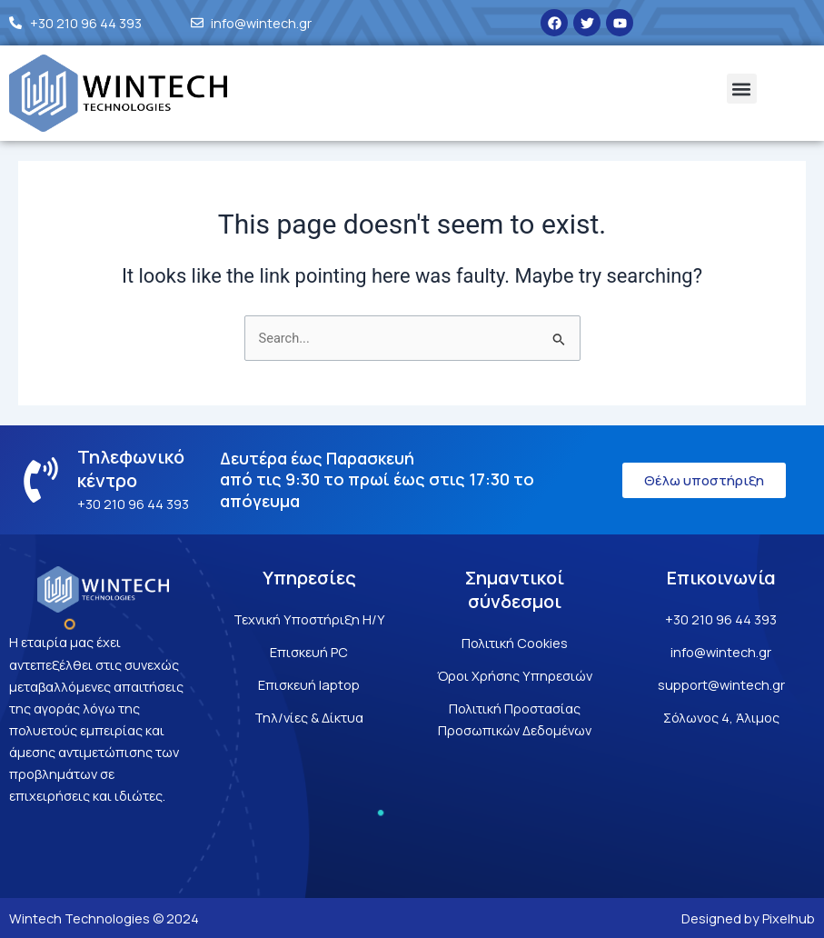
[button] (742, 89)
